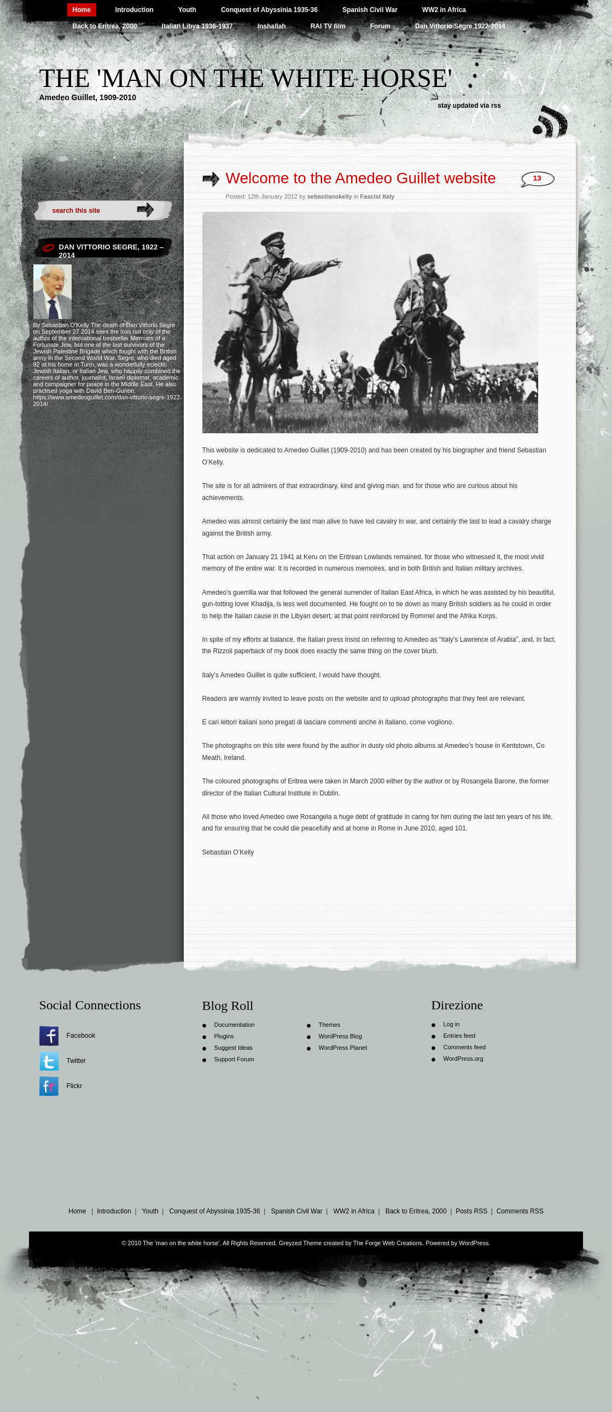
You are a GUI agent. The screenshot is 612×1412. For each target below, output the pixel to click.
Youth (187, 10)
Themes (330, 1024)
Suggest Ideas (233, 1047)
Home (82, 10)
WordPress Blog (340, 1036)
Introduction (134, 10)
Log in (452, 1024)
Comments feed (465, 1047)
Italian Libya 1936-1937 (197, 26)
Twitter (76, 1061)
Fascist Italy (377, 196)
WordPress (473, 1243)
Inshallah (272, 26)
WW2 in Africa (444, 10)
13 (537, 178)
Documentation (234, 1024)
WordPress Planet (343, 1047)
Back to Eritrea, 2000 (105, 26)
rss (496, 105)
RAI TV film (328, 26)
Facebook (81, 1035)
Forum (380, 26)
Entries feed (460, 1035)
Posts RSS (471, 1211)
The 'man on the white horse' (245, 77)
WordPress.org (463, 1058)
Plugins (224, 1036)
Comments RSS (520, 1211)
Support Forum (234, 1059)
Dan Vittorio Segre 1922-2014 (460, 26)
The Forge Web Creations (387, 1243)
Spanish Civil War (370, 10)
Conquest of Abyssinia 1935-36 (269, 10)
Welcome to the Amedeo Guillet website (361, 178)
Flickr (75, 1086)
